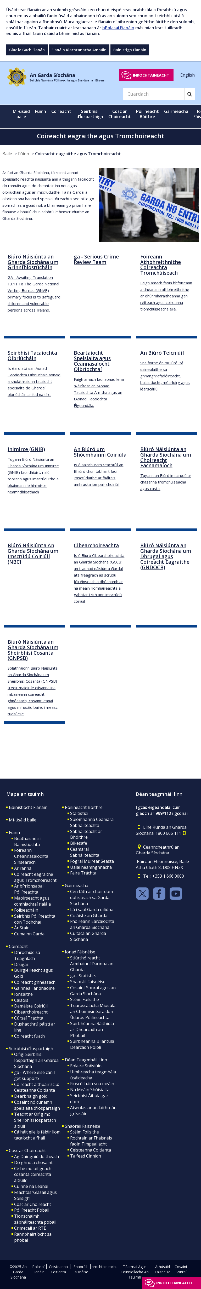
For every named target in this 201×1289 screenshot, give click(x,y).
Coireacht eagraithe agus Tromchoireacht (78, 154)
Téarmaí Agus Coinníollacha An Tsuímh (135, 1272)
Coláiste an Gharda (88, 915)
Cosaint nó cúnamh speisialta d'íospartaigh (37, 1105)
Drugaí (21, 964)
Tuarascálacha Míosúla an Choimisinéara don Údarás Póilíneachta (92, 1011)
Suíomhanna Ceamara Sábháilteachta (92, 822)
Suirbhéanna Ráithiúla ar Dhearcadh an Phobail (92, 1029)
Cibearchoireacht (31, 1012)
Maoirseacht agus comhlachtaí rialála (32, 901)
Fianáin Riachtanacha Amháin (79, 49)
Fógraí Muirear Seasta (92, 861)
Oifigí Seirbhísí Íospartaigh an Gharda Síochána (36, 1060)
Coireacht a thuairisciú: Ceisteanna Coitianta (36, 1087)
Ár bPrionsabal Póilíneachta (28, 889)
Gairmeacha (76, 885)
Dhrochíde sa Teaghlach (27, 955)
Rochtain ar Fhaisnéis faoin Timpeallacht (91, 1141)
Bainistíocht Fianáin (28, 807)
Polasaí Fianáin (38, 1269)
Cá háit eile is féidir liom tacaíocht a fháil (37, 1135)
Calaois (21, 1000)
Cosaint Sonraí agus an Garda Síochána (93, 991)
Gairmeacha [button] (176, 111)
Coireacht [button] (61, 111)
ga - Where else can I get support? (34, 1075)
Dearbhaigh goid (30, 1096)
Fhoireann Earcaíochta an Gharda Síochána (92, 924)
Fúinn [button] (40, 111)
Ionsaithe (23, 994)
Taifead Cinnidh (85, 1156)
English (187, 75)
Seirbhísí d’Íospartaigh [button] (89, 113)
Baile (7, 154)
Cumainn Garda (29, 934)
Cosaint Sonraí (181, 1269)
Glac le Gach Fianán (27, 49)
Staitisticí (79, 813)
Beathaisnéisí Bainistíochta (27, 841)
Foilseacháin (26, 910)
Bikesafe (78, 843)
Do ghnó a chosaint (33, 1162)
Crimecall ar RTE (30, 1228)
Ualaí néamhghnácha (91, 867)
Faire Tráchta (83, 873)
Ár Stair (21, 928)
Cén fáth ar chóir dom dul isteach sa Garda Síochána (91, 897)
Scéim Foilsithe (84, 999)
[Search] (154, 94)
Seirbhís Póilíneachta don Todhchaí (34, 919)
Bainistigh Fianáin (129, 49)
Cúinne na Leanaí (31, 1186)
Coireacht (18, 946)
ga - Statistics (83, 976)
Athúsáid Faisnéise (162, 1269)
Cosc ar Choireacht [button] (119, 113)
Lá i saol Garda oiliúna (91, 909)
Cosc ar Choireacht (27, 1150)
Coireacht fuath (29, 1036)
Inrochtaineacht (151, 75)
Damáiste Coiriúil (31, 1006)
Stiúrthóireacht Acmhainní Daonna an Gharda (91, 964)
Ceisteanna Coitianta (90, 1150)
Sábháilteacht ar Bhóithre (86, 834)
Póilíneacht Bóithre (84, 807)
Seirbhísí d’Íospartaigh (31, 1048)
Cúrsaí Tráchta (28, 1018)
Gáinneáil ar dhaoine (34, 988)
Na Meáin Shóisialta (89, 1089)
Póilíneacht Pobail (31, 1210)
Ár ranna (22, 868)
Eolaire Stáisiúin (86, 1066)
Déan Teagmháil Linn (86, 1060)
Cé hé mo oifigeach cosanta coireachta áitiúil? (32, 1174)
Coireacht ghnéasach (34, 982)
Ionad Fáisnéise (80, 952)
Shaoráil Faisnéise (87, 982)
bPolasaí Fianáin (118, 28)
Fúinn (23, 154)
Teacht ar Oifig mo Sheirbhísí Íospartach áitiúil (35, 1120)
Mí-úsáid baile (21, 113)
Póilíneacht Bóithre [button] (147, 113)
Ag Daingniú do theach (36, 1156)
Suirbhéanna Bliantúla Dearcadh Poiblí (92, 1044)
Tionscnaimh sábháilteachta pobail (35, 1219)
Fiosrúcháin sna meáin (92, 1083)
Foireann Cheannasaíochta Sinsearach (31, 856)
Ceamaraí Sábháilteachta (84, 852)
